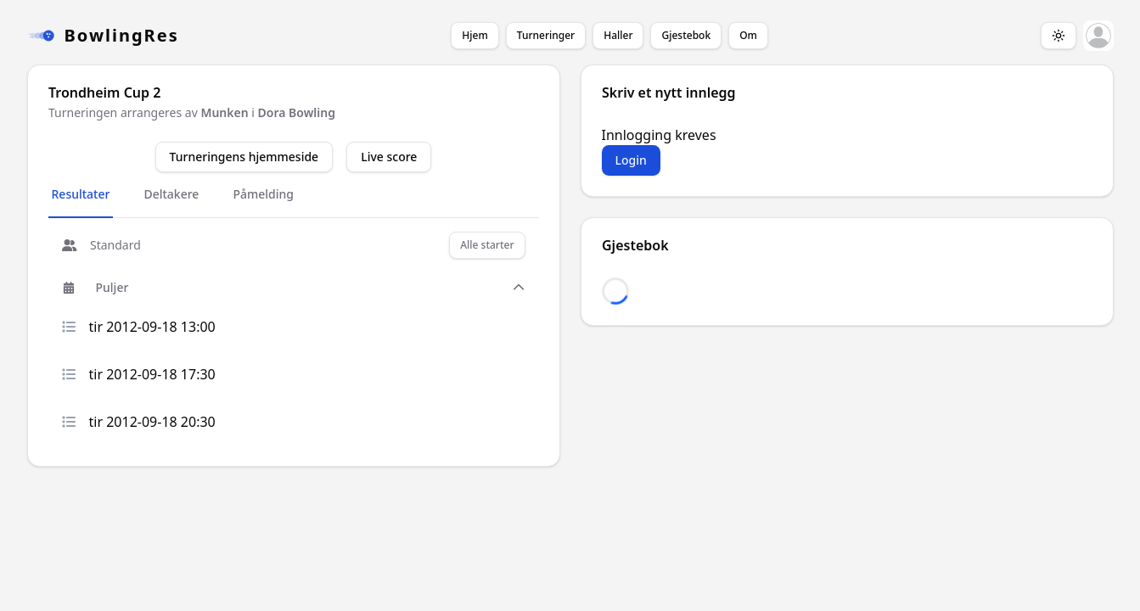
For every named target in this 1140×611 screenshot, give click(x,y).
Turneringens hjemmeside (244, 157)
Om (748, 35)
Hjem (474, 35)
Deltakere (171, 194)
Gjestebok (685, 35)
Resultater (81, 194)
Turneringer (546, 35)
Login (631, 160)
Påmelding (263, 194)
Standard (101, 245)
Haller (618, 35)
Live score (389, 157)
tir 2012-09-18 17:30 (139, 374)
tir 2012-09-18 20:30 (139, 421)
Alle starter (487, 245)
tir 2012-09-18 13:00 (139, 326)
